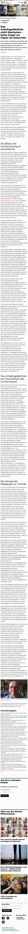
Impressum (21, 919)
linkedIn (3, 922)
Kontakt (20, 917)
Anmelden (4, 795)
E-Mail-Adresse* (5, 789)
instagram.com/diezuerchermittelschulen (8, 918)
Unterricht (5, 20)
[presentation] (12, 802)
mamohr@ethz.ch (21, 705)
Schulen (4, 22)
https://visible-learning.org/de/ (11, 200)
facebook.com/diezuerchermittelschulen (3, 918)
